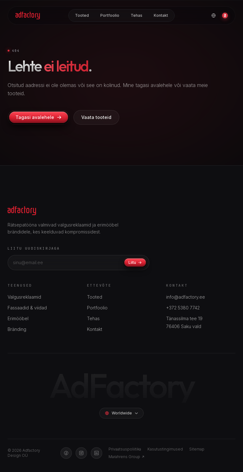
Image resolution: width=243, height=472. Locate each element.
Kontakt (161, 15)
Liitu (135, 262)
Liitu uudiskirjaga (34, 248)
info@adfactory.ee (185, 297)
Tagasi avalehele (39, 117)
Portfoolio (109, 15)
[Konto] (225, 15)
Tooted (82, 15)
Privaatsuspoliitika (125, 449)
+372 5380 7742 (183, 307)
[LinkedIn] (96, 453)
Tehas (136, 15)
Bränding (17, 329)
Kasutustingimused (165, 449)
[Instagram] (81, 453)
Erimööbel (18, 318)
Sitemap (196, 449)
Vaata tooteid (96, 117)
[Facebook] (66, 453)
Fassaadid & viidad (27, 307)
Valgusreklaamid (24, 297)
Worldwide (121, 413)
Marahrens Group (127, 456)
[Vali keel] (214, 15)
